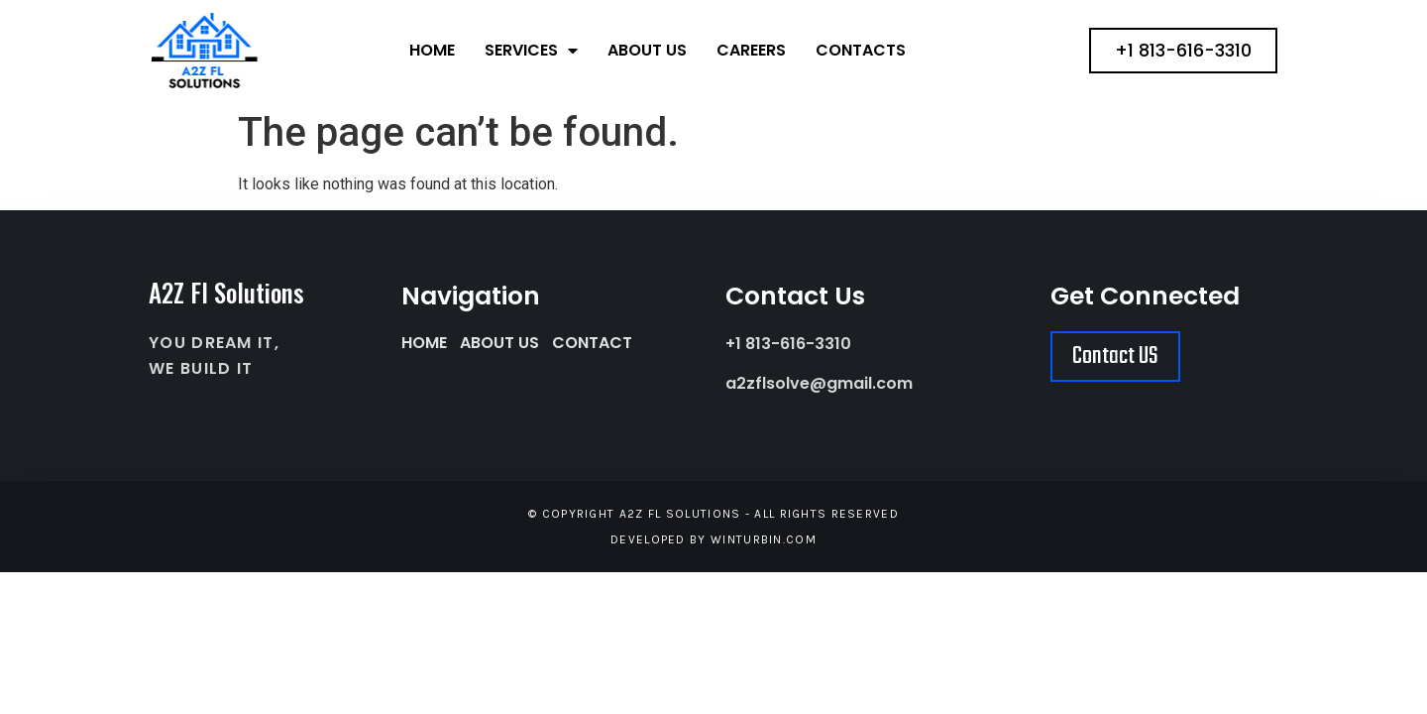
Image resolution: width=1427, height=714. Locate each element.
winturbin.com (764, 539)
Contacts (861, 50)
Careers (751, 50)
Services (531, 50)
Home (432, 50)
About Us (647, 50)
